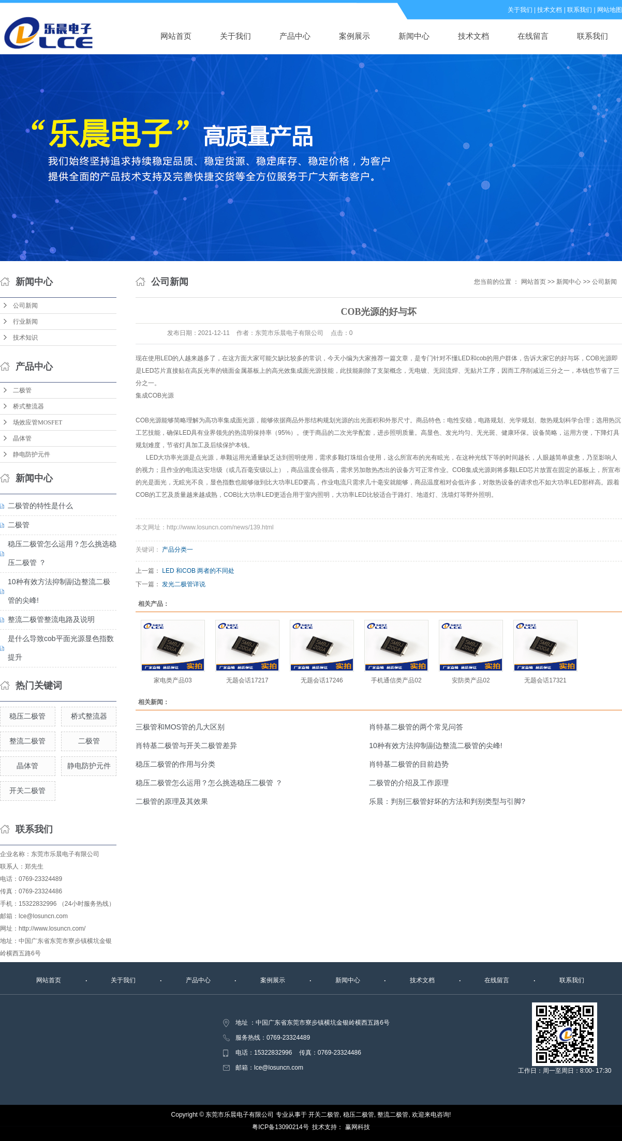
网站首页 (175, 36)
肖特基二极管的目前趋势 (409, 764)
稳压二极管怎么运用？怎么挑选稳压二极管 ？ (209, 783)
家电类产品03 (172, 680)
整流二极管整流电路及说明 (51, 619)
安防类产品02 (471, 680)
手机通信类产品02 (396, 680)
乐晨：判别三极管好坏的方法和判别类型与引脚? (447, 801)
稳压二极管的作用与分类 (175, 764)
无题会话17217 (247, 680)
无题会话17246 (322, 680)
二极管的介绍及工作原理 (409, 783)
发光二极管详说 (183, 584)
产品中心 (294, 36)
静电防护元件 (31, 454)
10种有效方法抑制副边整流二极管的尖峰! (435, 745)
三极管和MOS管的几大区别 (180, 727)
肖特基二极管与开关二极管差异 (186, 745)
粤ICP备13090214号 (280, 1127)
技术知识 (25, 337)
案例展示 (354, 36)
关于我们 (520, 9)
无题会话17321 (545, 680)
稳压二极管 (27, 716)
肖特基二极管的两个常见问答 (416, 727)
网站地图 (609, 9)
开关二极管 (27, 790)
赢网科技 (357, 1127)
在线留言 (533, 36)
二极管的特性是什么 (40, 505)
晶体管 (22, 438)
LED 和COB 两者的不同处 (198, 570)
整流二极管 (27, 741)
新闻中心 (414, 36)
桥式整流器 (28, 406)
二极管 (22, 390)
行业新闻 (25, 321)
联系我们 (579, 9)
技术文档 (549, 9)
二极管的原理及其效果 (172, 801)
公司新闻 (25, 305)
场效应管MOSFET (37, 422)
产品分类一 (177, 549)
